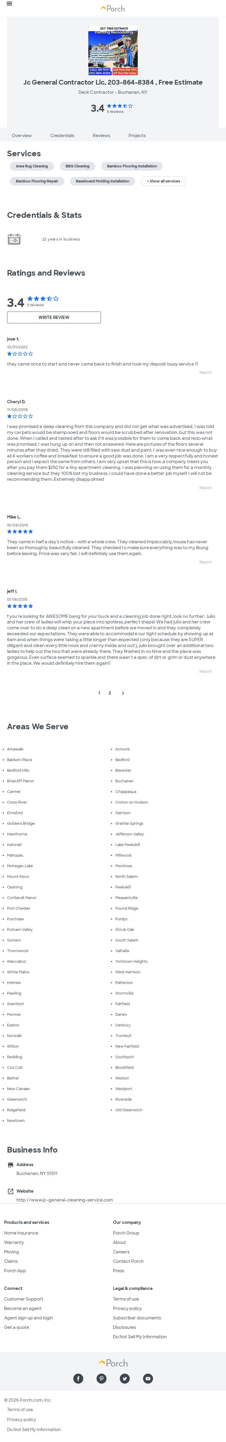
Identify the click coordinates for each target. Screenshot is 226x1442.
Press (118, 1270)
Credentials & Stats (44, 215)
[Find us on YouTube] (148, 1379)
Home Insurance (21, 1233)
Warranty (14, 1242)
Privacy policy (127, 1308)
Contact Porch (128, 1261)
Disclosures (124, 1327)
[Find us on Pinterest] (102, 1379)
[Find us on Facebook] (78, 1379)
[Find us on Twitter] (125, 1379)
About (119, 1242)
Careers (121, 1252)
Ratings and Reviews (46, 273)
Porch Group (126, 1233)
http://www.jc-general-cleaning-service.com (64, 1200)
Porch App (15, 1270)
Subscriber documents (137, 1318)
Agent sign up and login (28, 1318)
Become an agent (22, 1308)
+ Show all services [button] (163, 181)
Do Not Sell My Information (140, 1336)
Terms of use (126, 1299)
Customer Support (23, 1299)
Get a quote (16, 1327)
